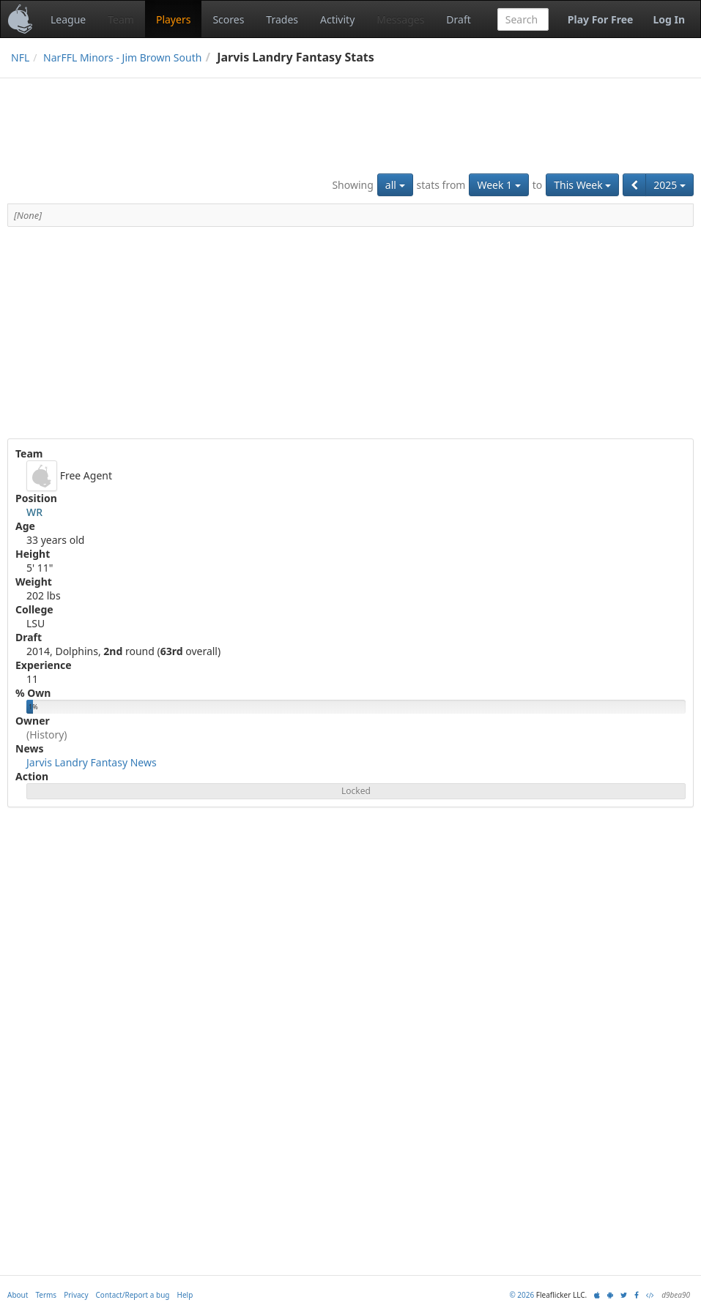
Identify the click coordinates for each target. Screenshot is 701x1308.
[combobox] (523, 19)
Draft (458, 19)
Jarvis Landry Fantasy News (91, 762)
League (68, 19)
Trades (282, 19)
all (395, 185)
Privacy (76, 1295)
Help (185, 1295)
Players (173, 19)
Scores (228, 19)
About (17, 1295)
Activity (337, 19)
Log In (669, 19)
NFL (20, 57)
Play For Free (601, 19)
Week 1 (498, 185)
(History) (46, 734)
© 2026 (521, 1295)
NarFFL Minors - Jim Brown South (122, 57)
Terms (45, 1295)
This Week (582, 185)
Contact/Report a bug (133, 1295)
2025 (669, 185)
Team (121, 19)
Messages (400, 19)
